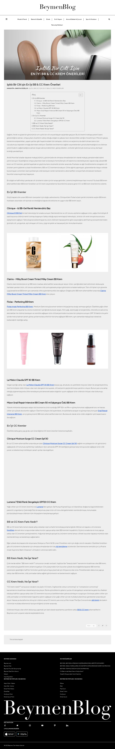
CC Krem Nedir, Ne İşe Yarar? (43, 129)
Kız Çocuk (63, 694)
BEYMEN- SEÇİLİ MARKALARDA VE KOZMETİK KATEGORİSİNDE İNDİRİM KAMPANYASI (85, 666)
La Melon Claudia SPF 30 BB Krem (48, 108)
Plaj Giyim (63, 689)
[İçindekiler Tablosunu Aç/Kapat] (79, 95)
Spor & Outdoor (91, 19)
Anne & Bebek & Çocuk (74, 19)
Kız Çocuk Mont (8, 694)
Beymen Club (7, 666)
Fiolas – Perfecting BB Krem (45, 106)
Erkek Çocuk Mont (9, 697)
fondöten (10, 530)
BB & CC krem (83, 610)
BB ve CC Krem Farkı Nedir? (43, 123)
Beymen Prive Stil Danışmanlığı (12, 669)
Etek (61, 686)
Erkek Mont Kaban (9, 689)
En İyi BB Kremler (39, 98)
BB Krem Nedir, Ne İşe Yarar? (43, 126)
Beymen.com (7, 663)
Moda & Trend (22, 19)
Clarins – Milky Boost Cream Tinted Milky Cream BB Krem (55, 103)
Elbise (62, 683)
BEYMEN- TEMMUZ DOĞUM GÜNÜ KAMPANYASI (74, 669)
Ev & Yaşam (58, 19)
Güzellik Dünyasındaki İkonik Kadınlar (70, 674)
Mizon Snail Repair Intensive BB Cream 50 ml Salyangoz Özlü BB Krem (58, 112)
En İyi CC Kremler (39, 116)
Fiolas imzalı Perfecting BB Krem (20, 306)
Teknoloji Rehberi (57, 25)
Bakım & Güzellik (36, 19)
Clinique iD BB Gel (14, 213)
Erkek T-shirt (63, 691)
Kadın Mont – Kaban (9, 683)
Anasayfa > (11, 88)
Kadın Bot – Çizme (9, 686)
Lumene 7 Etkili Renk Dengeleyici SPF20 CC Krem (53, 121)
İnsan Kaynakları (8, 677)
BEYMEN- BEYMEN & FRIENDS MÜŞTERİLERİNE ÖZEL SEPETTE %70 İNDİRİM (82, 663)
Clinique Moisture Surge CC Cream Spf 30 (50, 118)
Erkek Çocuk (63, 697)
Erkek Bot (6, 691)
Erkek (48, 19)
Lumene (39, 507)
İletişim (6, 674)
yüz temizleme (61, 546)
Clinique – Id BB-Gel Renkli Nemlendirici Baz (51, 101)
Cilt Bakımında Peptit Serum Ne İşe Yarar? (71, 671)
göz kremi (95, 600)
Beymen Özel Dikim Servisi (11, 671)
